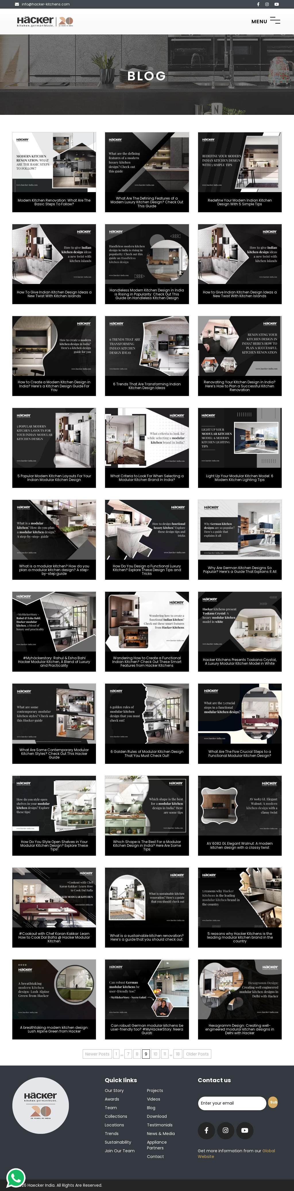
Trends (112, 1133)
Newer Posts (97, 1054)
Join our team (120, 1151)
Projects (155, 1090)
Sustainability (118, 1142)
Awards (112, 1099)
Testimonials (160, 1125)
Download (157, 1116)
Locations (114, 1125)
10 (155, 1054)
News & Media (161, 1133)
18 (178, 1054)
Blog (151, 1108)
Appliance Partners (157, 1145)
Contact (155, 1156)
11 (165, 1054)
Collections (116, 1116)
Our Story (114, 1090)
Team (111, 1108)
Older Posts (197, 1054)
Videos (153, 1099)
